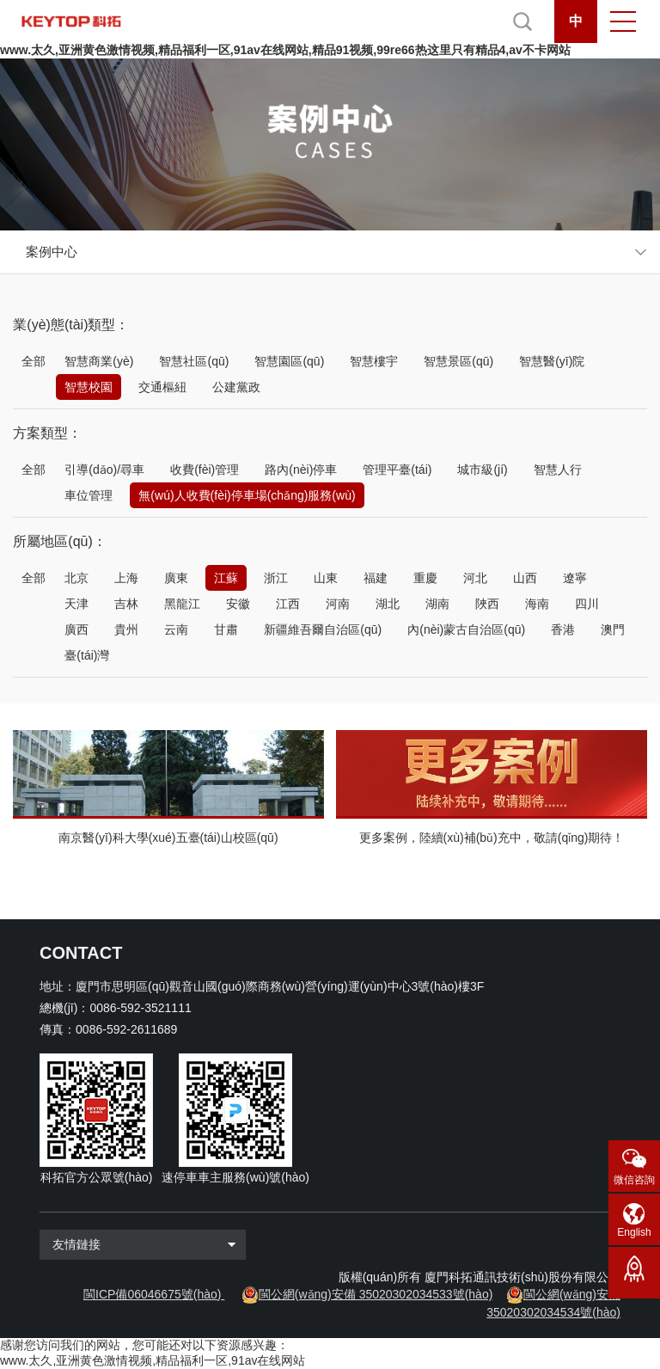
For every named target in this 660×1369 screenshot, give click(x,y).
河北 (475, 578)
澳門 (613, 629)
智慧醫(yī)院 (551, 361)
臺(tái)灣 (86, 655)
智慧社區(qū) (194, 361)
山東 (326, 578)
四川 (587, 604)
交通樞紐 (162, 387)
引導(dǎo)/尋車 (104, 469)
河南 (338, 604)
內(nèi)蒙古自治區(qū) (466, 629)
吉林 (126, 604)
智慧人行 (558, 469)
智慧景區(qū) (458, 361)
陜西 (487, 604)
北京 (76, 578)
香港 (563, 629)
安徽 (238, 604)
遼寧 (575, 578)
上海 (126, 578)
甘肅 (226, 629)
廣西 (76, 629)
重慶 (425, 578)
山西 (525, 578)
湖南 (437, 604)
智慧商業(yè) (98, 361)
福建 (376, 578)
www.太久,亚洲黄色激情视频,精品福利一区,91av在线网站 (152, 1360)
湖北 (388, 604)
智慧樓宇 (374, 361)
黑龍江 (182, 604)
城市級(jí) (482, 469)
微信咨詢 (634, 1180)
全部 (33, 361)
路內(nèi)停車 (301, 469)
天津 (76, 604)
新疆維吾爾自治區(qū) (323, 629)
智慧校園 (88, 387)
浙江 (276, 578)
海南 (537, 604)
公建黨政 (236, 387)
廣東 (176, 578)
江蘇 (226, 578)
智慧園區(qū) (289, 361)
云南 (176, 629)
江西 (288, 604)
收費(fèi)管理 (204, 469)
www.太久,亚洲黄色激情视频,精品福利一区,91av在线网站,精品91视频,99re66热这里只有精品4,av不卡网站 (285, 50)
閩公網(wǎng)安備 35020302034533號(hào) (376, 1294)
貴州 (126, 629)
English (634, 1232)
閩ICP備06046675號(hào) (152, 1294)
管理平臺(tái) (397, 469)
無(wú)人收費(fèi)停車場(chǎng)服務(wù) (246, 495)
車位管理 (88, 495)
